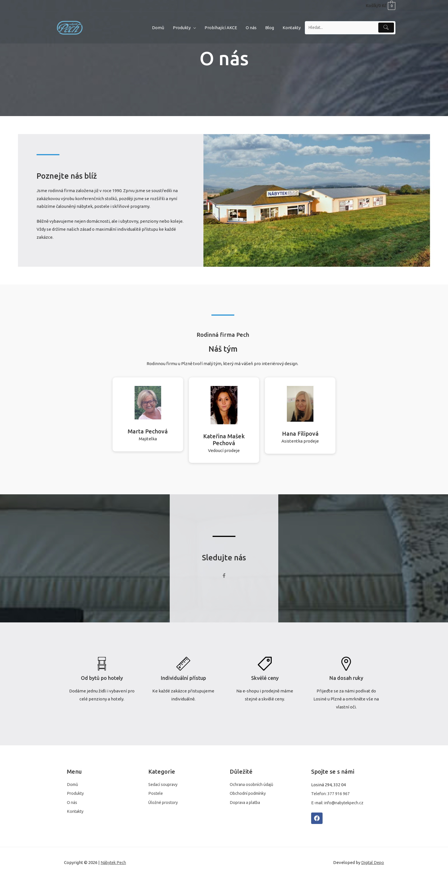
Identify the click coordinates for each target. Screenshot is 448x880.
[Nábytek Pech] (70, 27)
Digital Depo (371, 864)
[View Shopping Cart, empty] (380, 5)
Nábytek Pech (114, 864)
